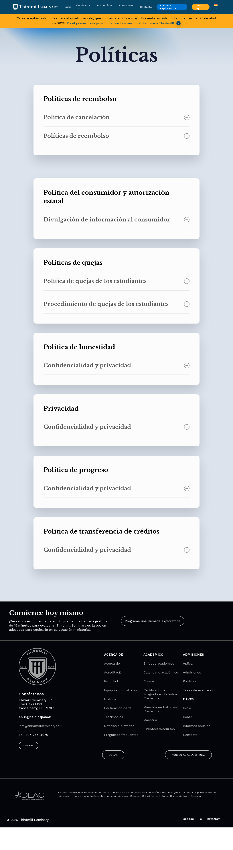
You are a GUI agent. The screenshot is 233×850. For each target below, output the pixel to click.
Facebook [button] (189, 819)
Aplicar (188, 663)
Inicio (187, 708)
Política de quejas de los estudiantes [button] (116, 281)
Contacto (190, 735)
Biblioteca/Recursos (159, 729)
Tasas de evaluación (199, 690)
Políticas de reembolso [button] (116, 135)
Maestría (150, 720)
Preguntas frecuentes (121, 735)
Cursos (149, 681)
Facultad (111, 681)
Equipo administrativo (121, 690)
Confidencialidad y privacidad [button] (116, 365)
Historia (110, 699)
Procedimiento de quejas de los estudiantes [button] (116, 304)
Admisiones (192, 672)
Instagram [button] (213, 819)
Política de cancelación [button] (116, 117)
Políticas (189, 681)
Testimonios (113, 717)
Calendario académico (160, 672)
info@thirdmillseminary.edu (40, 726)
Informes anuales (196, 726)
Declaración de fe (117, 708)
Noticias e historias (119, 726)
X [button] (201, 819)
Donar (187, 717)
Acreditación (114, 672)
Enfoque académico (158, 663)
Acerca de (112, 663)
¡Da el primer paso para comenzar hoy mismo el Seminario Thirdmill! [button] (123, 23)
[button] (152, 621)
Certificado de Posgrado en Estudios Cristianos (160, 694)
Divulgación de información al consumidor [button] (116, 219)
